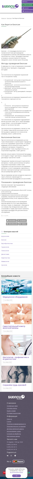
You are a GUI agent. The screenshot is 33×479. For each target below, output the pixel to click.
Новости (3, 18)
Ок (16, 476)
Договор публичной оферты (15, 429)
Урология (4, 265)
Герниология (5, 247)
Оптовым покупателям (14, 413)
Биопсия (9, 18)
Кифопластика (5, 258)
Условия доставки (12, 406)
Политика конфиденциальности (16, 424)
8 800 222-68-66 (27, 5)
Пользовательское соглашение (16, 426)
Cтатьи (9, 421)
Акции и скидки (11, 411)
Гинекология (5, 250)
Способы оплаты (12, 408)
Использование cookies (14, 431)
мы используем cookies (16, 472)
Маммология (5, 261)
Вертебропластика (7, 243)
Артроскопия (5, 236)
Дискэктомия (5, 254)
